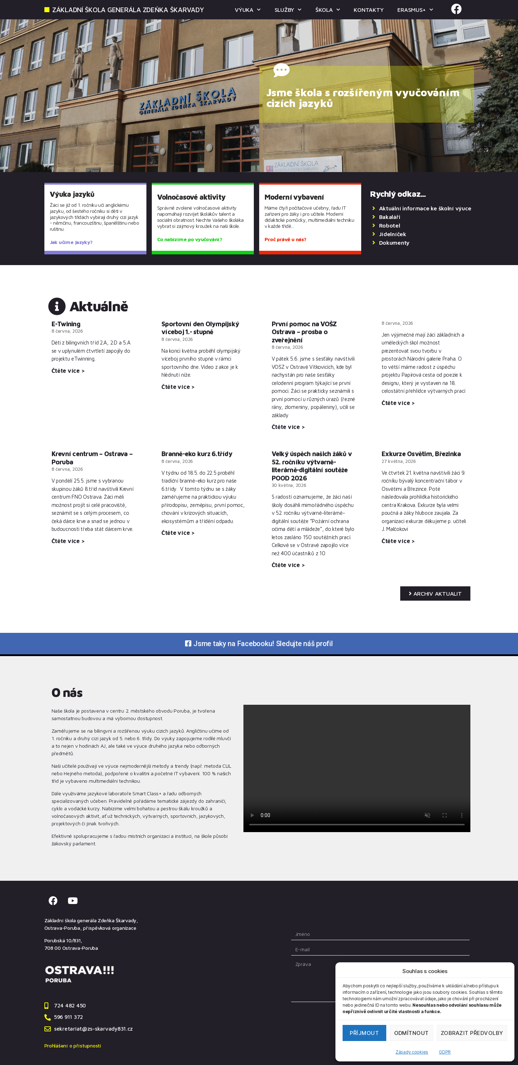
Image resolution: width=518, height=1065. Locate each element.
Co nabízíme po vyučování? (189, 239)
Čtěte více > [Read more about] (398, 403)
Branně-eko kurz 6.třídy (196, 454)
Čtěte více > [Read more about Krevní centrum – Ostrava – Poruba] (68, 541)
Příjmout (364, 1033)
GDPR (445, 1052)
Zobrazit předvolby (472, 1033)
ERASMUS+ (415, 9)
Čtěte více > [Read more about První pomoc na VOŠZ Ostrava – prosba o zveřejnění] (288, 427)
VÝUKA (246, 9)
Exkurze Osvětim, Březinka (421, 454)
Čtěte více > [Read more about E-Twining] (68, 370)
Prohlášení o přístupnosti (72, 1045)
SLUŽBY (286, 9)
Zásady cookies (412, 1052)
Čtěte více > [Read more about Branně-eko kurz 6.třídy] (178, 532)
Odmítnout (411, 1033)
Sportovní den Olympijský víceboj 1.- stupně (200, 328)
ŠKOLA (327, 9)
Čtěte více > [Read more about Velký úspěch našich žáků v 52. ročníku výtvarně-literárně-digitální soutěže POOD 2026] (288, 565)
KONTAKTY (368, 9)
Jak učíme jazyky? (71, 242)
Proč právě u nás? (285, 239)
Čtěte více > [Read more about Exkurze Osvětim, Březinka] (398, 541)
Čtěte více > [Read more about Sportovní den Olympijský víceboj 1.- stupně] (178, 387)
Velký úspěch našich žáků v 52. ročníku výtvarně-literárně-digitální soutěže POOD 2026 (312, 466)
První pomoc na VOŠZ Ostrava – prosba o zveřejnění (304, 332)
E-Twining (66, 324)
